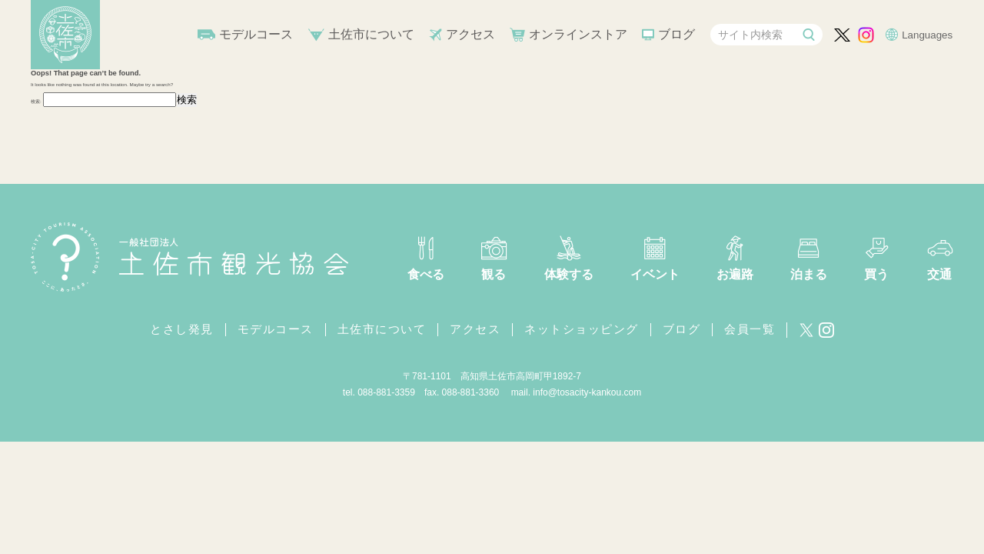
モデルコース (256, 34)
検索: (36, 101)
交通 (939, 274)
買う (876, 274)
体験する (568, 274)
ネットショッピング (581, 328)
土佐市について (371, 34)
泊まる (808, 274)
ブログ (676, 34)
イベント (655, 274)
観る (493, 274)
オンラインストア (578, 34)
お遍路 (734, 274)
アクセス (470, 34)
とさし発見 (182, 328)
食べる (425, 274)
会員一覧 (749, 328)
